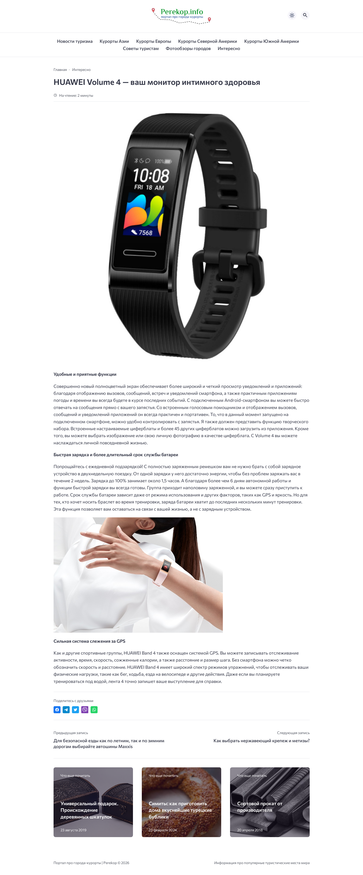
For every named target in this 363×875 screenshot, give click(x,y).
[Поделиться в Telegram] (66, 709)
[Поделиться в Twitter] (75, 709)
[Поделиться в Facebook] (57, 709)
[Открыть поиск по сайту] (305, 15)
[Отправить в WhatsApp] (94, 709)
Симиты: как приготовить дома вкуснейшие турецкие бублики (180, 809)
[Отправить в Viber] (84, 709)
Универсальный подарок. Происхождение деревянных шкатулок (89, 809)
